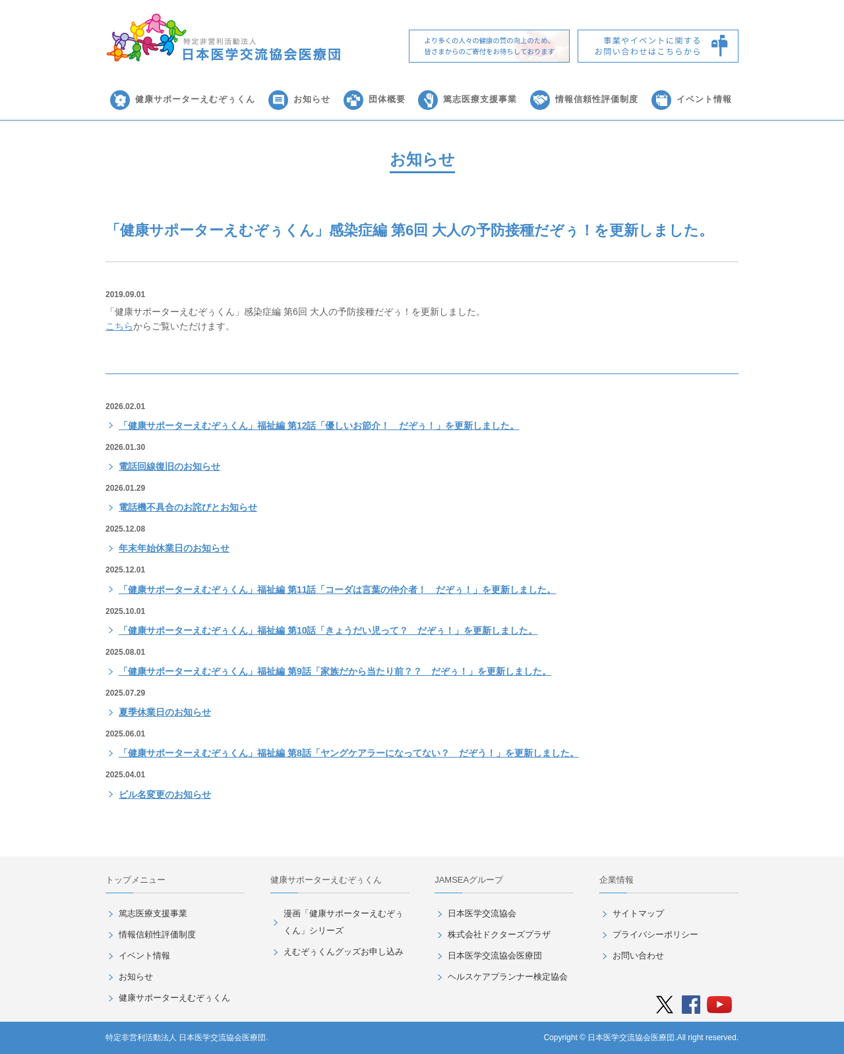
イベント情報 (704, 99)
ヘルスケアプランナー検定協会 (508, 977)
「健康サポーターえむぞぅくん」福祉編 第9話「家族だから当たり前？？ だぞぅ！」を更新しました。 (335, 671)
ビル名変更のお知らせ (165, 794)
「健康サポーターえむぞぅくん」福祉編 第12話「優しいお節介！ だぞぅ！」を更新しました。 (319, 425)
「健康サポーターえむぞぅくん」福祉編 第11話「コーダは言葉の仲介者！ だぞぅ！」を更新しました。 (337, 589)
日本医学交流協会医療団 (495, 955)
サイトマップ (638, 913)
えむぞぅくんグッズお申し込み (344, 952)
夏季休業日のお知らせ (165, 712)
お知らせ (311, 99)
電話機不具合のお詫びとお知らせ (188, 507)
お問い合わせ (638, 955)
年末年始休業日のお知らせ (174, 548)
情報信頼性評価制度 (596, 99)
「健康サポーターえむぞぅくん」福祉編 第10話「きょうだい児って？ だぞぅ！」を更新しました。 (328, 630)
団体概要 (387, 99)
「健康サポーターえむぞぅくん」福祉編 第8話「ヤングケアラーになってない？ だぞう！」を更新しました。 (349, 753)
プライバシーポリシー (655, 934)
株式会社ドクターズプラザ (499, 934)
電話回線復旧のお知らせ (169, 466)
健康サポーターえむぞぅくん (195, 99)
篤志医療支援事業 (480, 99)
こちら (119, 326)
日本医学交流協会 (482, 913)
